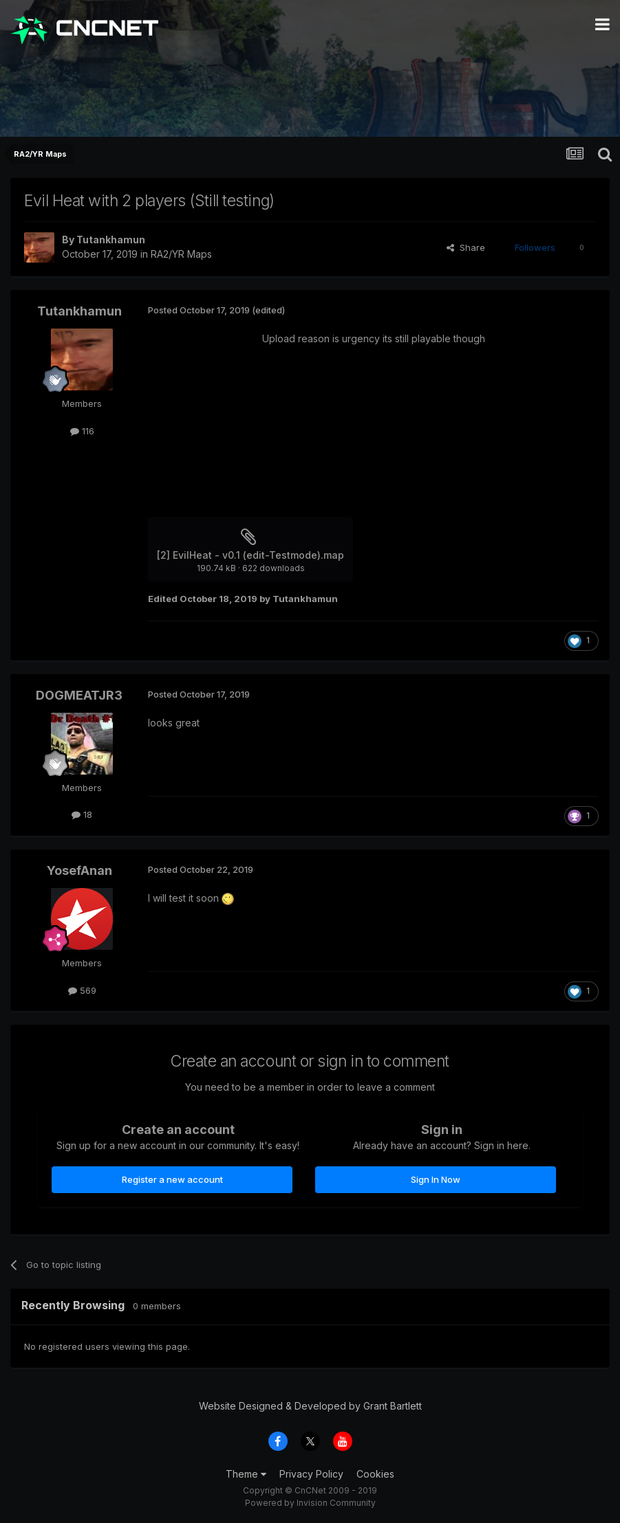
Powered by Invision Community (310, 1503)
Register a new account (172, 1179)
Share (466, 247)
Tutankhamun (110, 239)
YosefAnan (79, 870)
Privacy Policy (311, 1474)
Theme (246, 1474)
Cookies (375, 1474)
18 (82, 814)
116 (82, 430)
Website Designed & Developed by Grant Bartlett (310, 1406)
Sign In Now (435, 1179)
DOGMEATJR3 (79, 695)
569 (82, 990)
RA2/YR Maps (181, 254)
